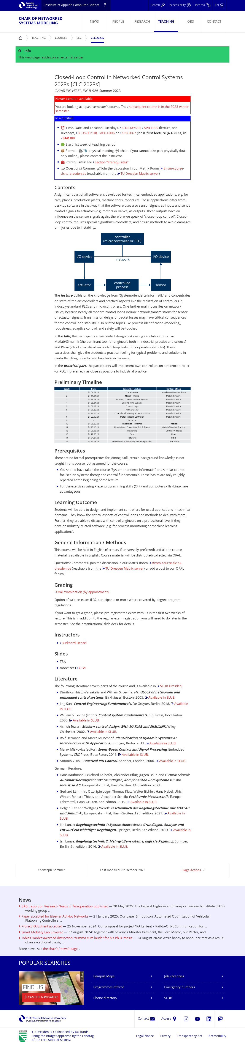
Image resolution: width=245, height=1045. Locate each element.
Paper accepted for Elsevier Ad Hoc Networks (53, 916)
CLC (79, 36)
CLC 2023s (97, 38)
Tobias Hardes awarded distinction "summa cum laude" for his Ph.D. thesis (75, 938)
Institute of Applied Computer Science (72, 5)
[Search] (157, 5)
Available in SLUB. (161, 697)
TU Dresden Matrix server (140, 174)
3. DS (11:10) (87, 133)
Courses (62, 36)
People (118, 22)
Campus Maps (104, 976)
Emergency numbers (179, 987)
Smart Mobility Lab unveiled (41, 932)
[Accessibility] (180, 5)
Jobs (190, 22)
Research (142, 22)
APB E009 (151, 128)
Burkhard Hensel (74, 643)
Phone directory (105, 998)
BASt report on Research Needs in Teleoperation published (63, 906)
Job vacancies (174, 976)
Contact (214, 22)
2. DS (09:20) (130, 128)
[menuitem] (94, 21)
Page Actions (192, 870)
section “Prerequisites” (111, 162)
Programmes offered (108, 987)
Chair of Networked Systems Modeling (40, 21)
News (94, 22)
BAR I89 (68, 138)
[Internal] (203, 5)
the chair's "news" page (60, 949)
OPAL (83, 668)
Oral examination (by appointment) (82, 592)
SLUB (168, 998)
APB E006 (107, 133)
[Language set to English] (219, 5)
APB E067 (128, 133)
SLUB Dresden (170, 686)
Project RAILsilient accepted (40, 926)
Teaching (166, 22)
